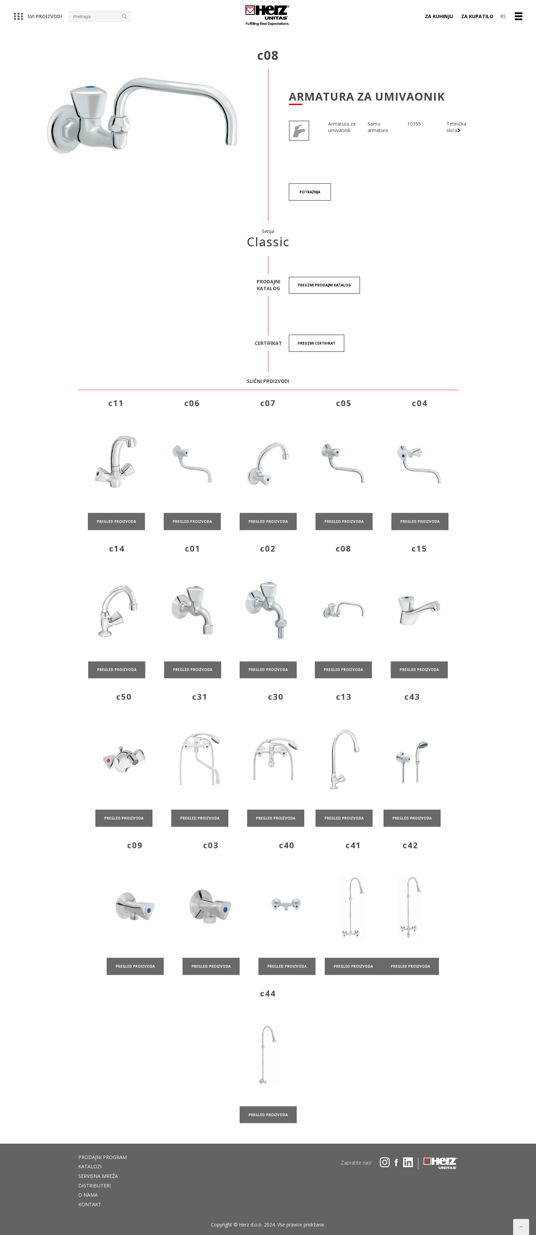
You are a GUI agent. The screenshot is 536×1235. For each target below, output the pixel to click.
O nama (88, 1195)
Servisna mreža (98, 1176)
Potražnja (310, 192)
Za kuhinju (439, 16)
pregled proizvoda (116, 539)
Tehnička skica (456, 127)
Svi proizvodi (38, 16)
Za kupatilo (477, 16)
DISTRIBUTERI (94, 1185)
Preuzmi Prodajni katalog (324, 285)
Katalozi (90, 1166)
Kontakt (89, 1204)
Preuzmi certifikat (316, 343)
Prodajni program (102, 1157)
